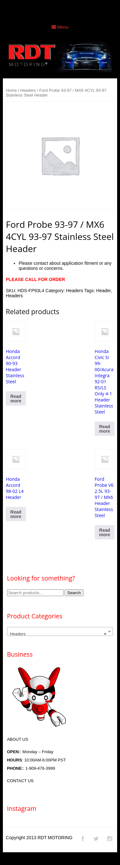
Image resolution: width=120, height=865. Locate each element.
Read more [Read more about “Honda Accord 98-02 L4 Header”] (15, 514)
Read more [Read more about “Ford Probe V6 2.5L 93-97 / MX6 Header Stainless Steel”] (104, 532)
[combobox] (60, 631)
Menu (60, 27)
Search (74, 592)
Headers (28, 90)
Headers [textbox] (58, 634)
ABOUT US (17, 739)
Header (103, 290)
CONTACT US (20, 780)
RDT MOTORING (54, 837)
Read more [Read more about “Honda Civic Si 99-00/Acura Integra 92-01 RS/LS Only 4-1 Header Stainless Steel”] (104, 429)
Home (11, 90)
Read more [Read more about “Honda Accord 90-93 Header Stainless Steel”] (15, 398)
